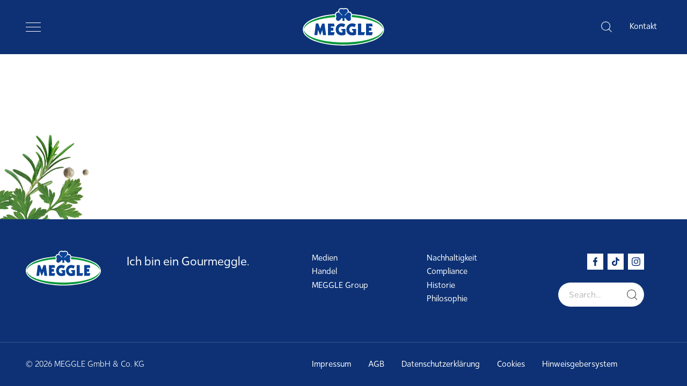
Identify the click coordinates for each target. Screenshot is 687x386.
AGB (376, 364)
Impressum (331, 364)
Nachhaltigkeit (452, 258)
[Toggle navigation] (33, 26)
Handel (324, 271)
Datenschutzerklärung (440, 364)
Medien (325, 258)
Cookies (511, 364)
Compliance (447, 271)
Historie (441, 285)
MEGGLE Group (340, 285)
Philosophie (447, 298)
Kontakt (643, 26)
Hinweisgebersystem (579, 364)
